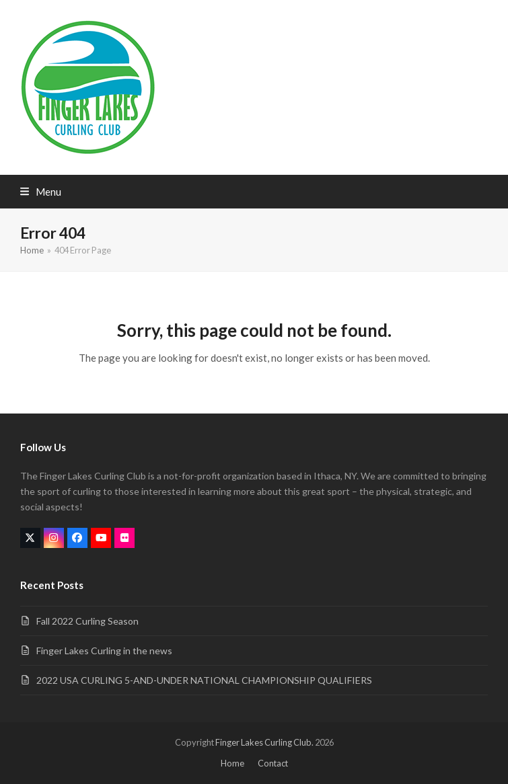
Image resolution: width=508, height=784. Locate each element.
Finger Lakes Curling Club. (264, 742)
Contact (273, 763)
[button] (40, 192)
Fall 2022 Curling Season (87, 621)
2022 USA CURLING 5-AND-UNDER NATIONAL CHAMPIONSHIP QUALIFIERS (204, 680)
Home (232, 763)
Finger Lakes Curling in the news (104, 650)
